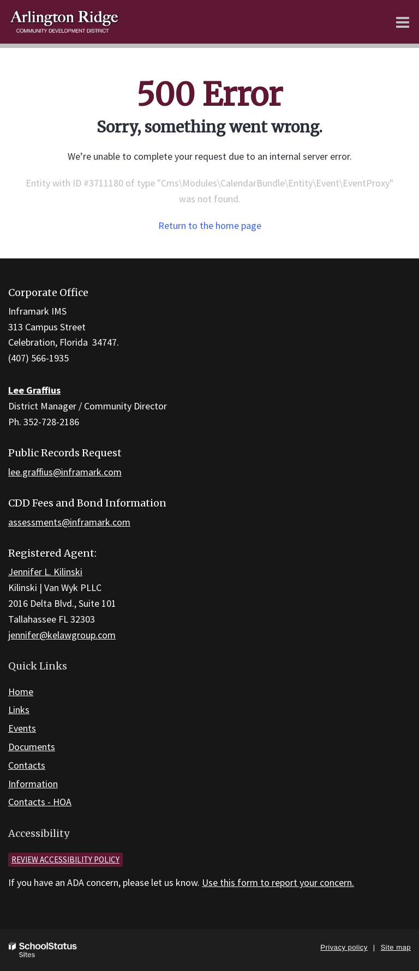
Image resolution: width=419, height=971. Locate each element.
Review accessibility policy (65, 859)
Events (22, 728)
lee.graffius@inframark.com (65, 472)
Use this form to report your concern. (278, 882)
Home (20, 691)
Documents (31, 746)
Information (33, 783)
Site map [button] (396, 947)
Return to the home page (209, 225)
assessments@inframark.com (69, 522)
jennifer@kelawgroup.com (62, 635)
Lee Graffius (34, 390)
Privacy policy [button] (343, 947)
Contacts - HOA (39, 801)
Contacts (26, 765)
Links (18, 709)
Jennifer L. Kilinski (45, 571)
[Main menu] (402, 22)
